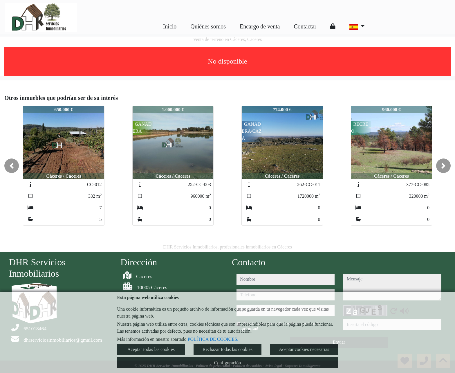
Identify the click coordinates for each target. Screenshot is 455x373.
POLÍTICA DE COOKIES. (213, 339)
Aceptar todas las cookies (151, 349)
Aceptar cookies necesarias (304, 349)
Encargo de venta (260, 26)
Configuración (227, 362)
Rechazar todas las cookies (227, 349)
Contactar (305, 26)
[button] (11, 165)
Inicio (170, 26)
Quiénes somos (208, 26)
